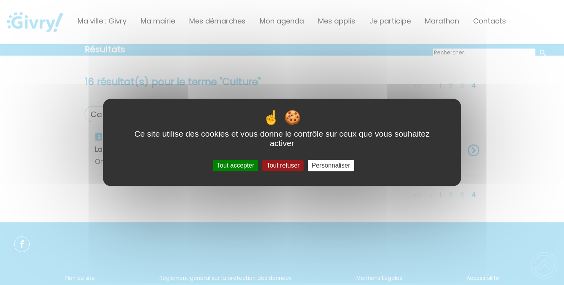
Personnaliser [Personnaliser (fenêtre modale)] (331, 165)
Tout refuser (282, 165)
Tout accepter (235, 165)
